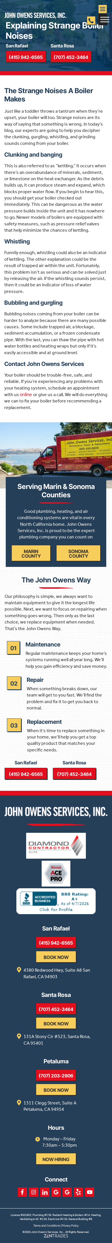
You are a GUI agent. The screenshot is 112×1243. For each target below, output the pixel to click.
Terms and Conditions (46, 1225)
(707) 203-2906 (56, 1076)
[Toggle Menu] (104, 19)
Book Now (56, 957)
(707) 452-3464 (71, 57)
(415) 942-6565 (26, 57)
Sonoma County (78, 553)
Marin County (31, 553)
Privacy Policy (70, 1225)
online (26, 394)
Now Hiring (56, 1159)
